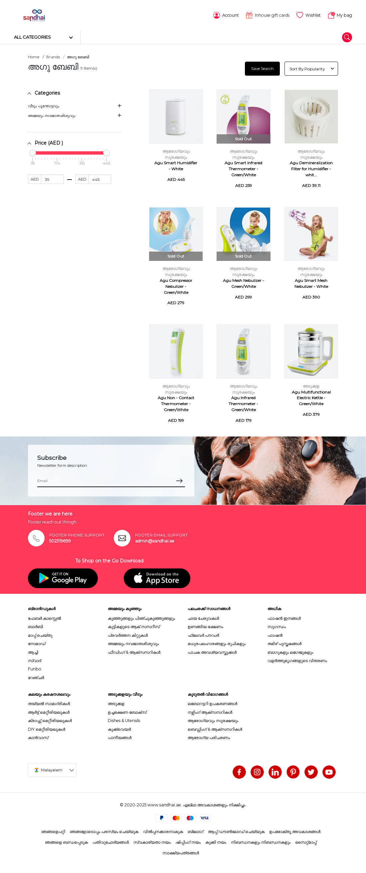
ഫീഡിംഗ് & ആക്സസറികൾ (134, 651)
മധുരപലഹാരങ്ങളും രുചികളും (217, 642)
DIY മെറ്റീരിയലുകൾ (46, 728)
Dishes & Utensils (124, 719)
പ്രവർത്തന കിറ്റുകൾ (128, 634)
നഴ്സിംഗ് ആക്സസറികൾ (210, 711)
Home (33, 56)
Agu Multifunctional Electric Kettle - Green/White (311, 397)
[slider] (32, 152)
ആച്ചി (33, 651)
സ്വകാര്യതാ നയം (152, 841)
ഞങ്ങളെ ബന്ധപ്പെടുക (66, 841)
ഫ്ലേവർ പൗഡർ (203, 634)
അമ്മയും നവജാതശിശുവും (52, 115)
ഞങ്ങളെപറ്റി (53, 830)
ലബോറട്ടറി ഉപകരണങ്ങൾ (212, 702)
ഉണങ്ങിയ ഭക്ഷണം (205, 625)
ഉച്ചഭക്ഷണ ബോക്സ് (127, 711)
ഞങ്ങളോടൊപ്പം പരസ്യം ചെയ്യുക (104, 830)
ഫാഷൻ (275, 634)
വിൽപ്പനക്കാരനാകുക (163, 830)
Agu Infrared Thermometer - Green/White (243, 403)
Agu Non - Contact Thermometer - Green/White (176, 403)
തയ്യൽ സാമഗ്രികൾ (49, 702)
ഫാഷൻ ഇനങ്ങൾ (284, 617)
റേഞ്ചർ (36, 676)
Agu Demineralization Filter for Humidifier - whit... (311, 168)
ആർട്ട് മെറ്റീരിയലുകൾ (49, 711)
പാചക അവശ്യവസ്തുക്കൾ (212, 651)
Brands (53, 56)
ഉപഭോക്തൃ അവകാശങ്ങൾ (294, 830)
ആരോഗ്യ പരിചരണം (209, 736)
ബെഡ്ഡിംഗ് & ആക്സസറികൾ (215, 728)
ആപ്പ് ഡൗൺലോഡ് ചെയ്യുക (236, 830)
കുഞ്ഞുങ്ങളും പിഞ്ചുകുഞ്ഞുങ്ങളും (141, 617)
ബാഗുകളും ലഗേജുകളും (290, 651)
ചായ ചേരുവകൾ (203, 617)
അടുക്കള (311, 385)
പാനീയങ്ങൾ (119, 736)
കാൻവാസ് (38, 736)
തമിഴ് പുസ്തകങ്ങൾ (284, 642)
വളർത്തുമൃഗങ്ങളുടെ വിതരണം (297, 659)
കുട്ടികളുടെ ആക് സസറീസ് (134, 625)
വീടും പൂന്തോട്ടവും (43, 105)
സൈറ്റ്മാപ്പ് (305, 841)
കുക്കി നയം (215, 841)
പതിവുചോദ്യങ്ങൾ (110, 841)
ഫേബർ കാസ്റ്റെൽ (44, 617)
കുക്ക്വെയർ (119, 728)
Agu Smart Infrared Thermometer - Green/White (243, 168)
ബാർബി (35, 625)
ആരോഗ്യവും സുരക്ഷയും (213, 719)
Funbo (34, 668)
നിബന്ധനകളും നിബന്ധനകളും (260, 841)
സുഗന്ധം (277, 625)
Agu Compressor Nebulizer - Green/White (176, 285)
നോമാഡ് (36, 642)
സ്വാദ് (34, 659)
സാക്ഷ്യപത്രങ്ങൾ (180, 852)
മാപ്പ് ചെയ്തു (40, 634)
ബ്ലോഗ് (195, 830)
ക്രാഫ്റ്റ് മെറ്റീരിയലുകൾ (50, 719)
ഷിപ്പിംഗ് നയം (188, 841)
